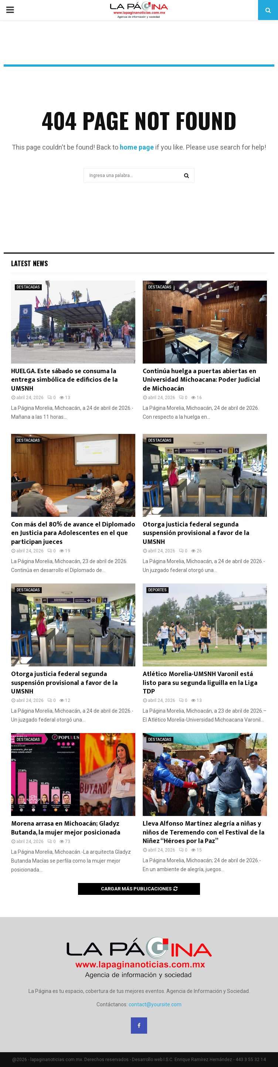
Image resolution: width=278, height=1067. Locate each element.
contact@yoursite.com (155, 1004)
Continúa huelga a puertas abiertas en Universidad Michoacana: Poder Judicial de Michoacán (201, 380)
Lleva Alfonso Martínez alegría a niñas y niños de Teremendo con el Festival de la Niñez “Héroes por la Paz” (203, 832)
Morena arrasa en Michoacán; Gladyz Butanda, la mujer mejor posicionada (65, 828)
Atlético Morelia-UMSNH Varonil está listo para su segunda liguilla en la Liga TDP (200, 683)
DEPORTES (157, 590)
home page (137, 147)
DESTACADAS (28, 287)
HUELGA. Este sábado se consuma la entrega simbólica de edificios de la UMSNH (64, 380)
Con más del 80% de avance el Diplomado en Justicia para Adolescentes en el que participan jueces (73, 533)
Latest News (29, 263)
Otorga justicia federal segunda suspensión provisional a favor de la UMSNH (196, 533)
